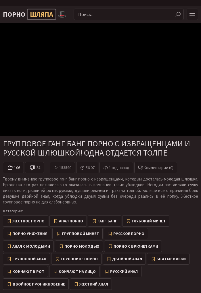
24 (38, 167)
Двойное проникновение (38, 284)
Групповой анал (29, 258)
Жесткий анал (93, 284)
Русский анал (124, 271)
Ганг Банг (107, 221)
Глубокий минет (149, 221)
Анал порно (71, 221)
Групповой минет (80, 233)
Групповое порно (79, 258)
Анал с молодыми (31, 246)
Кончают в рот (28, 271)
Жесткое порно (28, 221)
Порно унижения (29, 233)
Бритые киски (171, 258)
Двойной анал (127, 258)
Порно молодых (81, 246)
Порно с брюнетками (136, 246)
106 (17, 167)
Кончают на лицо (77, 271)
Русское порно (128, 233)
